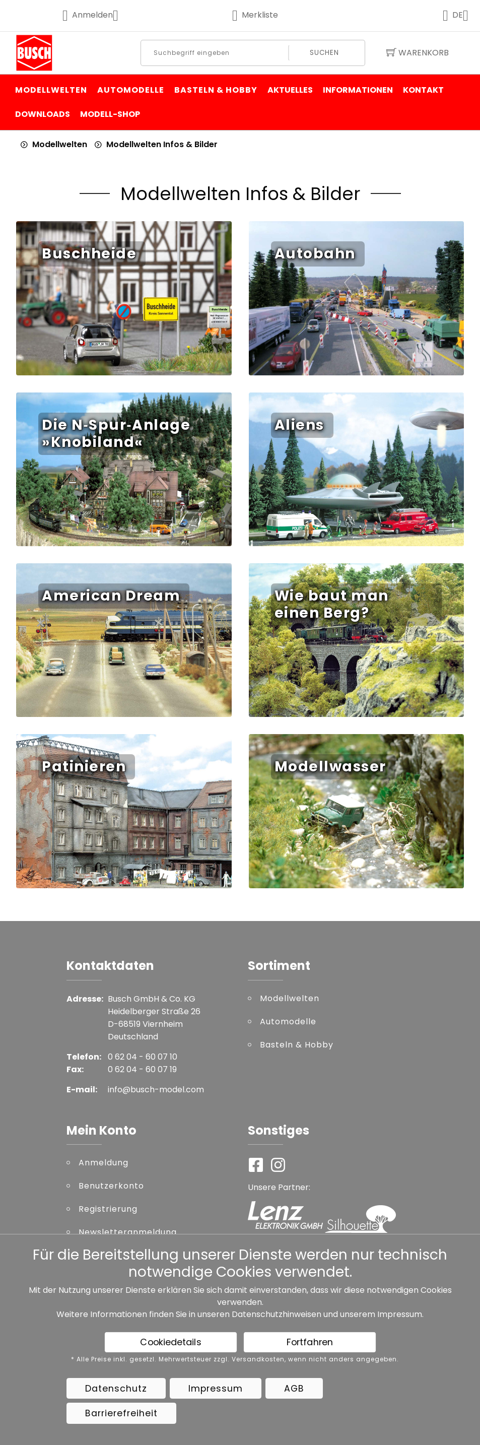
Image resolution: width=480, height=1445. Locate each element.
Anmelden (97, 15)
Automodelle (130, 90)
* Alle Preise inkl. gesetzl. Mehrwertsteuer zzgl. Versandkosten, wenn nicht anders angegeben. (235, 1359)
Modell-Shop (110, 114)
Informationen (358, 90)
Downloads (42, 114)
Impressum (399, 1314)
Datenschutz (116, 1389)
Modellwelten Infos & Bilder (162, 144)
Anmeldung (103, 1162)
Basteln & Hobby (215, 90)
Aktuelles (290, 90)
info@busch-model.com (156, 1089)
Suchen (324, 52)
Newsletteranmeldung (128, 1232)
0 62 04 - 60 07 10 (142, 1057)
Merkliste (255, 15)
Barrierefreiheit (121, 1413)
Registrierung (108, 1209)
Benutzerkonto (111, 1186)
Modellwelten (51, 90)
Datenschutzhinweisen (276, 1314)
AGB (294, 1389)
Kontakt (423, 90)
